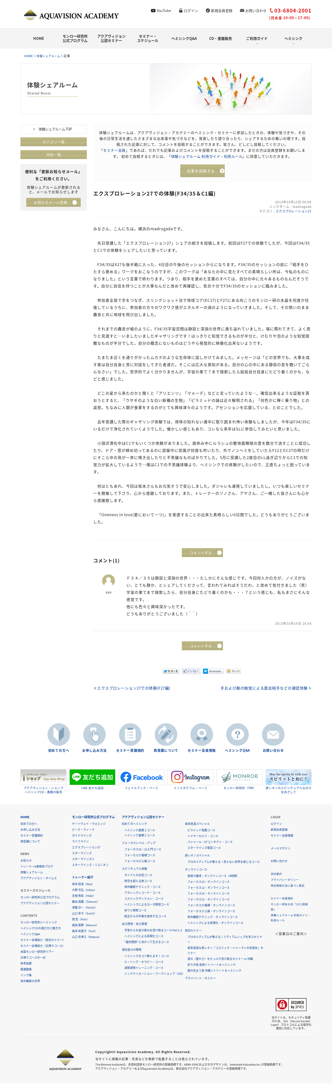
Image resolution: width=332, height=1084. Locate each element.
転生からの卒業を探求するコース (145, 916)
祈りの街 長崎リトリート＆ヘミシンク (211, 965)
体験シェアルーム (51, 56)
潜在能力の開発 (131, 950)
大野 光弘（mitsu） (84, 890)
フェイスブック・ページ (141, 780)
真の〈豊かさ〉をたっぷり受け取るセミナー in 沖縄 (220, 959)
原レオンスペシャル (197, 856)
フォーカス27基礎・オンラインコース (211, 906)
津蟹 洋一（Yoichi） (84, 908)
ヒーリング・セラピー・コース (143, 962)
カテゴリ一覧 (53, 141)
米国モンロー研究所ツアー (37, 952)
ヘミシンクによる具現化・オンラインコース (215, 923)
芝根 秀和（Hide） (84, 896)
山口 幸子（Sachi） (84, 914)
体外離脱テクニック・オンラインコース (212, 917)
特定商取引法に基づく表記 (287, 886)
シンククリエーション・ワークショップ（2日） (154, 974)
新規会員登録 (221, 10)
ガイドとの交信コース (138, 875)
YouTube (164, 10)
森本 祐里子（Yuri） (84, 931)
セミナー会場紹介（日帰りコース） (42, 946)
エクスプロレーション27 (293, 212)
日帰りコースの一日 (32, 958)
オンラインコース (196, 870)
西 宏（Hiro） (80, 920)
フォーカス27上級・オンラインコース (211, 911)
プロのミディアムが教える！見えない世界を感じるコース (223, 862)
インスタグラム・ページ (191, 780)
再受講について (166, 751)
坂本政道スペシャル (197, 824)
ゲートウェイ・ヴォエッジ (89, 824)
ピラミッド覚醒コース (201, 830)
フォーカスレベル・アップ (139, 843)
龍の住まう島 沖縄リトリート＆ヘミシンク (214, 971)
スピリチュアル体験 (134, 869)
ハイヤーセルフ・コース (202, 836)
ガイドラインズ (82, 836)
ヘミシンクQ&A (184, 38)
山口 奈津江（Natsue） (86, 937)
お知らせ (26, 861)
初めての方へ (58, 751)
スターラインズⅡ (83, 859)
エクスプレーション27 (86, 848)
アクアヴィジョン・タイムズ (38, 878)
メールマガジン (280, 849)
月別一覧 (53, 154)
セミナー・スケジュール (147, 38)
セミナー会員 (114, 150)
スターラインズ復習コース (204, 848)
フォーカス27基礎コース (139, 855)
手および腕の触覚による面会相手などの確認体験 (263, 689)
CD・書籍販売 (220, 38)
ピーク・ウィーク (83, 830)
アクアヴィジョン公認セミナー (111, 38)
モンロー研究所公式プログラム (75, 38)
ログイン (191, 10)
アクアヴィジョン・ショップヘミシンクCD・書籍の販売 (43, 781)
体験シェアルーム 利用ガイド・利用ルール (207, 156)
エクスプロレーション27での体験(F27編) (135, 689)
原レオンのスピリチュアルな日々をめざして (289, 781)
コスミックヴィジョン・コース (143, 899)
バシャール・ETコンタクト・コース (210, 842)
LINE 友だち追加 (92, 780)
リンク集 (26, 975)
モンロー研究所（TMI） (240, 780)
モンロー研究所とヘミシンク (38, 923)
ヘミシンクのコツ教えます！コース (146, 956)
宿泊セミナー (193, 931)
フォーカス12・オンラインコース (208, 888)
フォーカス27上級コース (139, 861)
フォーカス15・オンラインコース (208, 894)
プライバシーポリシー (285, 880)
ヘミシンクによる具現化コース (143, 936)
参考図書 (26, 964)
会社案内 (276, 874)
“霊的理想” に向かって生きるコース (146, 942)
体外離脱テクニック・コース (142, 887)
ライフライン (80, 842)
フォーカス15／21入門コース (142, 850)
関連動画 (26, 970)
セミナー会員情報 (201, 751)
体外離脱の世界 (30, 981)
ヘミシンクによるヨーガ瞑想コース (146, 905)
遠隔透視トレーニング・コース (143, 968)
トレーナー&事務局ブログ (36, 867)
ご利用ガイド (257, 38)
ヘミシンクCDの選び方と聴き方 (40, 928)
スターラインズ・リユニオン (90, 865)
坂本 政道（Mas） (83, 884)
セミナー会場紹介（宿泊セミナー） (42, 940)
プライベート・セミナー (200, 979)
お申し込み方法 (94, 751)
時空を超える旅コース (138, 881)
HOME (38, 38)
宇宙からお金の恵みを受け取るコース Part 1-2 (153, 931)
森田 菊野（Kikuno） (85, 925)
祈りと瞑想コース (135, 911)
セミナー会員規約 (282, 899)
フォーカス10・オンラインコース (208, 882)
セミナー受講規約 (130, 751)
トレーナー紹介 (82, 877)
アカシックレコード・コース (142, 893)
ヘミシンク (293, 38)
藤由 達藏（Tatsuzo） (86, 902)
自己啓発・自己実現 (134, 924)
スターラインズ (82, 853)
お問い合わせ (256, 10)
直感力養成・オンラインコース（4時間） (213, 876)
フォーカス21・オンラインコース (208, 900)
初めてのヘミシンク (134, 824)
